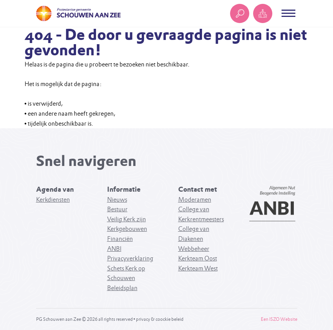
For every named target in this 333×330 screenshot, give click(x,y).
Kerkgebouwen (127, 229)
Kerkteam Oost (197, 258)
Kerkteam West (198, 268)
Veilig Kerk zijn (126, 219)
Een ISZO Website (279, 319)
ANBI (114, 249)
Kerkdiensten (53, 200)
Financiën (120, 239)
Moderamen (194, 200)
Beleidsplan (122, 288)
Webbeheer (193, 249)
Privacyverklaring (130, 258)
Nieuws (117, 200)
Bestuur (117, 209)
